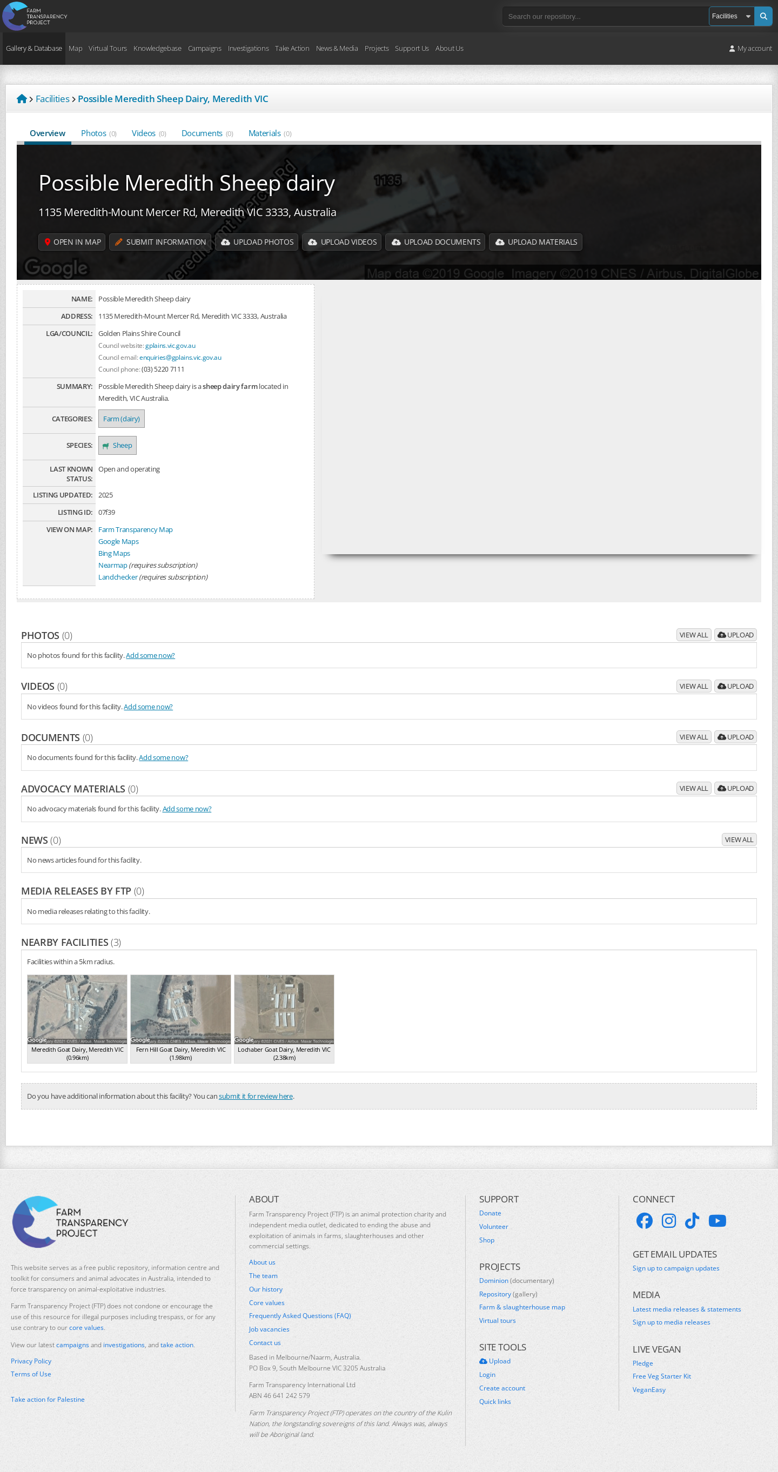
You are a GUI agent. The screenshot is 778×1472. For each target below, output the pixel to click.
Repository (508, 1294)
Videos (149, 132)
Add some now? (150, 655)
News (41, 840)
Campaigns (205, 48)
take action (176, 1344)
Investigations (248, 48)
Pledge (643, 1363)
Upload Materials (541, 242)
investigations (124, 1344)
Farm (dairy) (121, 419)
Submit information (162, 242)
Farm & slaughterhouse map (522, 1307)
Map (75, 48)
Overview (48, 132)
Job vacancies (269, 1329)
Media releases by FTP (82, 890)
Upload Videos (345, 242)
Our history (266, 1289)
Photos (99, 132)
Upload (735, 635)
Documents (207, 132)
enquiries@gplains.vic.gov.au (180, 357)
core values (86, 1327)
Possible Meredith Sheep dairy (186, 182)
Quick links (495, 1401)
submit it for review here (256, 1096)
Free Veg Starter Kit (662, 1376)
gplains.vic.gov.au (170, 345)
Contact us (265, 1343)
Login (487, 1374)
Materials (270, 132)
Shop (486, 1240)
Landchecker (117, 577)
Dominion (516, 1280)
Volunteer (493, 1226)
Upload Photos (259, 242)
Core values (267, 1303)
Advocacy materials (79, 788)
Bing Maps (114, 553)
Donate (490, 1213)
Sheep (117, 445)
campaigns (72, 1344)
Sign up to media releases (671, 1322)
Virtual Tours (108, 48)
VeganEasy (649, 1390)
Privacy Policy (31, 1361)
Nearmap (113, 565)
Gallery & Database (34, 48)
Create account (502, 1388)
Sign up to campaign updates (676, 1268)
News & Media (337, 48)
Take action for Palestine (48, 1399)
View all (694, 635)
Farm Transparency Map (135, 529)
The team (263, 1276)
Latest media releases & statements (687, 1309)
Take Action (292, 48)
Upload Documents (440, 242)
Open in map (73, 242)
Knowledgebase (157, 48)
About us (262, 1262)
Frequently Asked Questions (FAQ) (300, 1316)
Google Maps (118, 541)
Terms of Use (31, 1374)
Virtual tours (497, 1320)
